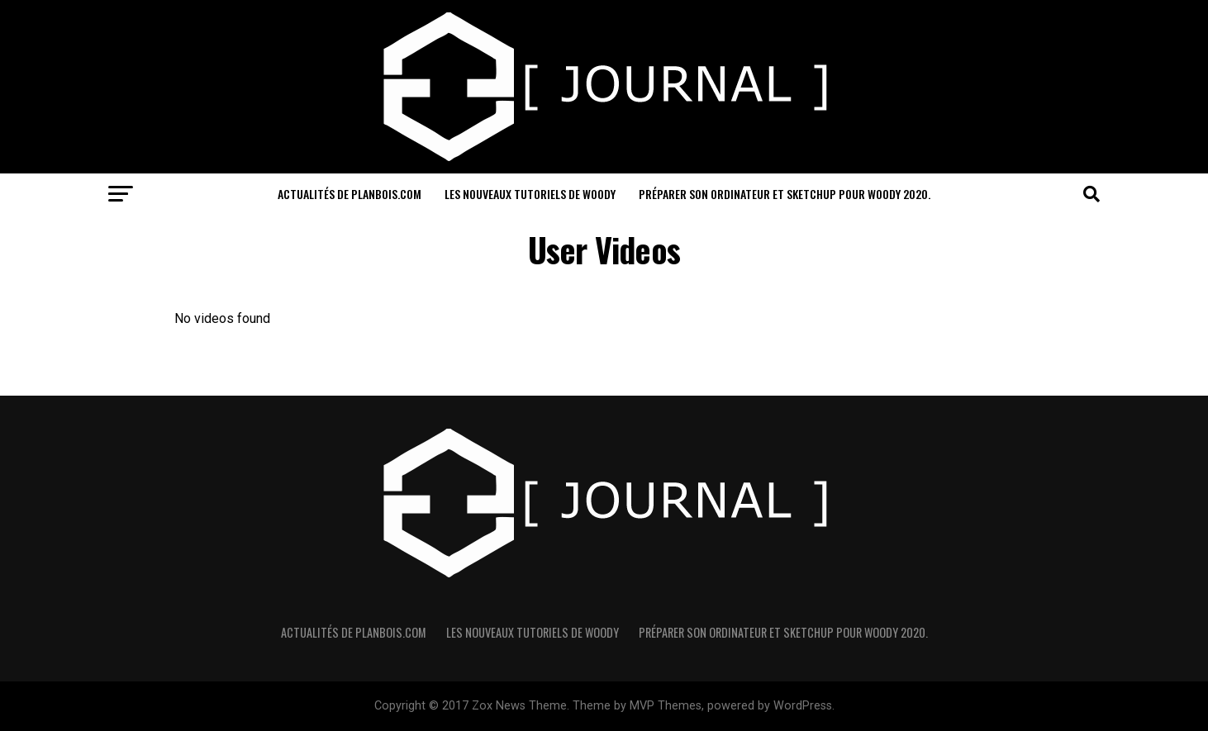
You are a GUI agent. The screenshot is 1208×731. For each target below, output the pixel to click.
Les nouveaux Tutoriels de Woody (530, 193)
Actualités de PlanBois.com (349, 193)
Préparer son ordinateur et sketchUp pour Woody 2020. (784, 193)
